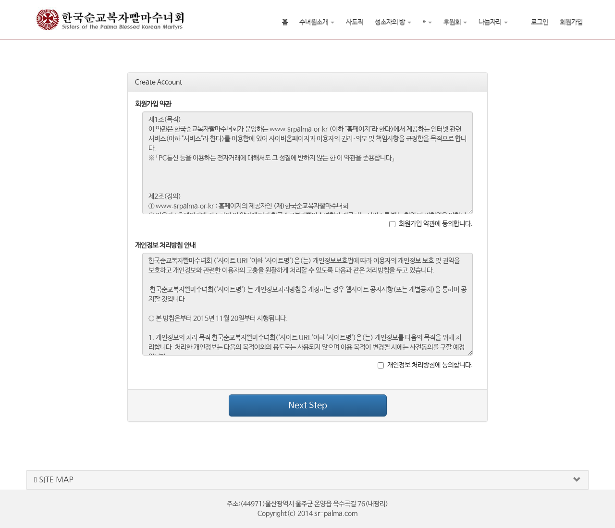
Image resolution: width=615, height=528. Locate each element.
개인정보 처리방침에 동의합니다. (425, 365)
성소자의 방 (393, 22)
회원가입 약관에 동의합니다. (431, 224)
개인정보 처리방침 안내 (165, 245)
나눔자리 (493, 22)
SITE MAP (54, 480)
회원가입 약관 (153, 104)
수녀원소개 (316, 22)
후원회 (455, 22)
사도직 (354, 22)
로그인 (539, 22)
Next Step (307, 405)
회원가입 (571, 22)
